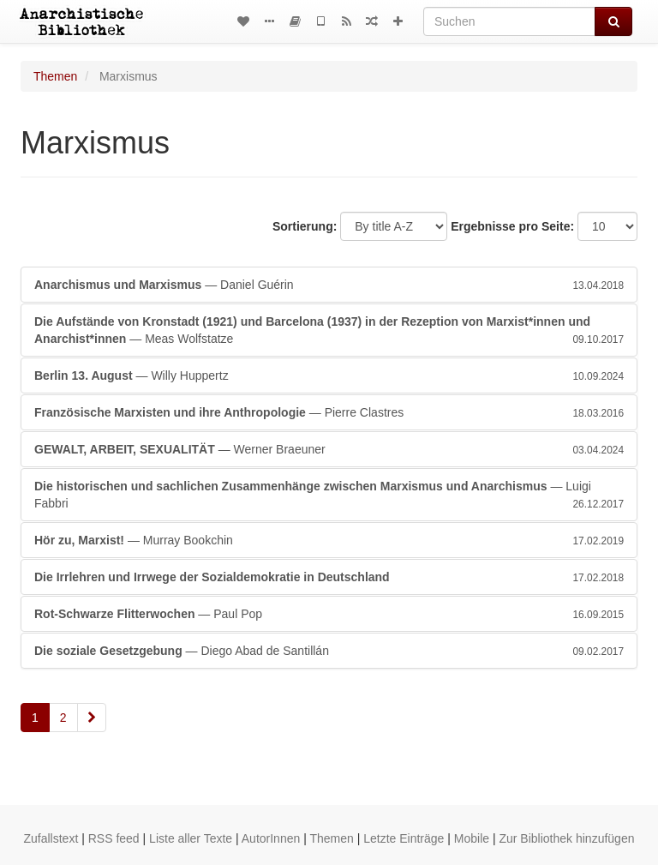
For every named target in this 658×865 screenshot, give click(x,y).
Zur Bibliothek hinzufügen (566, 838)
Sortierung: (304, 226)
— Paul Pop (329, 613)
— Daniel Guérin (329, 284)
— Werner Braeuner (329, 449)
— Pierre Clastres (329, 412)
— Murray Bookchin (329, 540)
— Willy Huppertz (329, 375)
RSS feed (114, 838)
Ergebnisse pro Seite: (512, 226)
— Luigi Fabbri (329, 495)
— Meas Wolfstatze (329, 331)
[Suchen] (509, 21)
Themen (55, 76)
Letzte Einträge (403, 838)
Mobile (471, 838)
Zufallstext (51, 838)
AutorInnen (271, 838)
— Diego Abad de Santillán (329, 650)
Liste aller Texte (190, 838)
